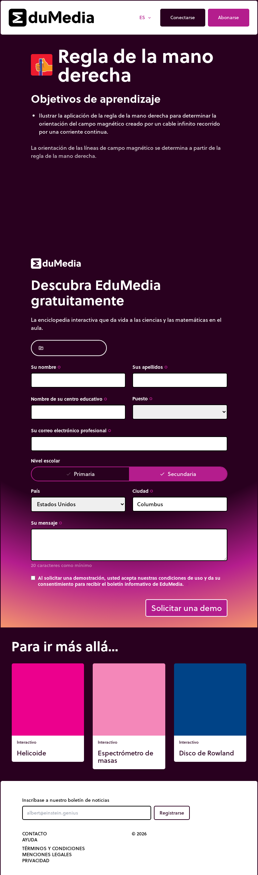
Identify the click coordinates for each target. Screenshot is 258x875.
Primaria (80, 474)
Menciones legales (47, 854)
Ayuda (29, 839)
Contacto (34, 833)
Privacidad (35, 860)
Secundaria (178, 474)
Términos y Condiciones (53, 848)
